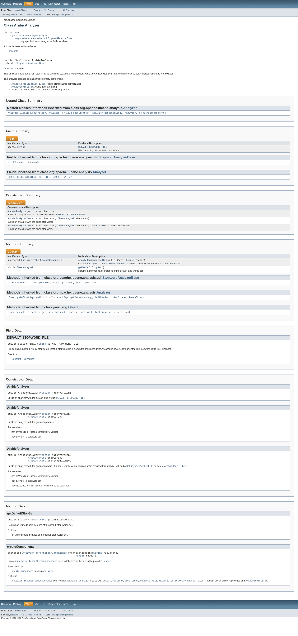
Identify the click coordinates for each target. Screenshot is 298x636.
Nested (14, 14)
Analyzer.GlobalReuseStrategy (27, 115)
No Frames (49, 10)
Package (17, 3)
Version (33, 214)
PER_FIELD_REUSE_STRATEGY (55, 180)
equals (21, 318)
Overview (6, 3)
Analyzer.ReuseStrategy (107, 115)
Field (22, 14)
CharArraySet (66, 222)
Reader (130, 265)
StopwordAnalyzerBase (30, 64)
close (11, 303)
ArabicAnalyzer (17, 214)
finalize (33, 318)
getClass (47, 318)
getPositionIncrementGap (52, 303)
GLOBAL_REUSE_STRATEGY (22, 180)
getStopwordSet (17, 288)
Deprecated (55, 3)
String (21, 149)
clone (11, 318)
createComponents (89, 265)
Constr (29, 14)
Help (73, 3)
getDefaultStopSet (90, 273)
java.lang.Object (12, 32)
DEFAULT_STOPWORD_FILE (92, 149)
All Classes (68, 10)
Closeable (13, 51)
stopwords (33, 165)
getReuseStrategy (81, 303)
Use (37, 3)
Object (73, 313)
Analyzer (130, 110)
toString (100, 318)
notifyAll (86, 318)
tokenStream (118, 303)
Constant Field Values (23, 366)
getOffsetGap (25, 303)
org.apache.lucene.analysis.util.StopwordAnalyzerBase (43, 38)
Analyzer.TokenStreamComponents (145, 115)
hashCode (60, 318)
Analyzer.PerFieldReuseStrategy (69, 115)
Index (65, 3)
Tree (43, 3)
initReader (102, 303)
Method (37, 14)
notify (73, 318)
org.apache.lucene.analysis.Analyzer (29, 35)
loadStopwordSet (40, 288)
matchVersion (16, 165)
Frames (38, 10)
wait (111, 318)
